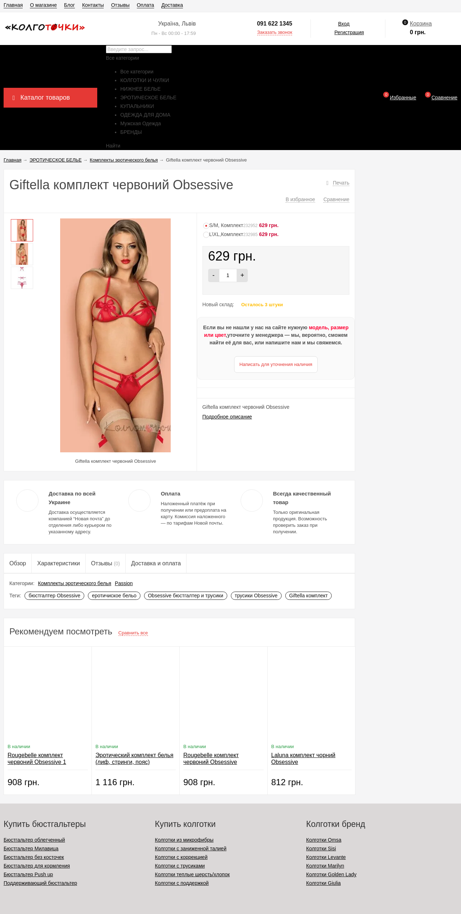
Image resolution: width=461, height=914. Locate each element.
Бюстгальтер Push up (28, 874)
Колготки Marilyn (325, 866)
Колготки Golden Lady (331, 874)
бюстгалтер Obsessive (54, 595)
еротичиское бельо (114, 595)
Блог (69, 5)
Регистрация (349, 32)
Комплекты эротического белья (74, 583)
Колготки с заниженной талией (191, 848)
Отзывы (120, 5)
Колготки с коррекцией (181, 857)
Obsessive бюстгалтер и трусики (185, 595)
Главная (13, 5)
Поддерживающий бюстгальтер (40, 883)
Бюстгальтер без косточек (34, 857)
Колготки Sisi (321, 848)
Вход (344, 24)
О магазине (43, 5)
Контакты (93, 5)
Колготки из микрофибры (184, 840)
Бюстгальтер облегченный (34, 840)
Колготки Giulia (323, 883)
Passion (124, 583)
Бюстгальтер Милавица (31, 848)
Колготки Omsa (323, 840)
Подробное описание (227, 417)
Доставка (172, 5)
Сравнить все (133, 632)
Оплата (145, 5)
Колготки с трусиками (180, 866)
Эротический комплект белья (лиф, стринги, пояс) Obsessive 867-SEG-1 (134, 762)
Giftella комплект (308, 595)
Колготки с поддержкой (182, 883)
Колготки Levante (326, 857)
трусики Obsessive (256, 595)
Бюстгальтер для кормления (37, 866)
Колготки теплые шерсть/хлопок (192, 874)
